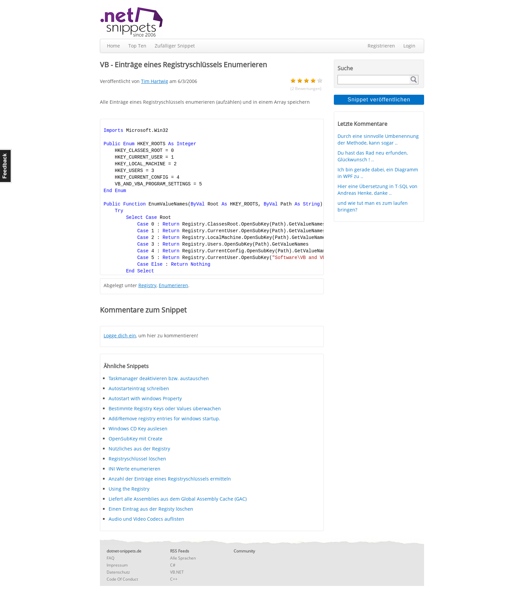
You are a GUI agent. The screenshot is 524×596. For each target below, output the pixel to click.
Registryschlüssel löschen (137, 458)
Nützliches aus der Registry (139, 448)
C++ (173, 579)
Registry (147, 285)
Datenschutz (118, 572)
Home (113, 45)
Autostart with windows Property (145, 398)
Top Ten (137, 45)
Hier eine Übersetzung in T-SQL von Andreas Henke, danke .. (377, 189)
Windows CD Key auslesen (138, 428)
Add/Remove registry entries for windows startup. (164, 418)
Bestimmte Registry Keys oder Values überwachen (165, 408)
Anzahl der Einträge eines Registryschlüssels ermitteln (170, 479)
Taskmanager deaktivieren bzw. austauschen (159, 378)
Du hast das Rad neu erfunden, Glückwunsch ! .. (373, 156)
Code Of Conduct (122, 579)
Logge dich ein (120, 335)
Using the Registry (129, 489)
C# (172, 565)
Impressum (117, 565)
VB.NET (177, 572)
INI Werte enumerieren (134, 468)
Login (409, 45)
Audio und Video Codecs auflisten (146, 519)
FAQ (110, 558)
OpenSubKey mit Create (135, 438)
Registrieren (381, 45)
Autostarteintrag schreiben (139, 388)
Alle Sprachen (183, 558)
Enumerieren (173, 285)
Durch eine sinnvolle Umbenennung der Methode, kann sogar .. (378, 139)
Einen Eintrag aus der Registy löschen (151, 509)
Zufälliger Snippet (175, 45)
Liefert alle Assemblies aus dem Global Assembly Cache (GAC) (178, 499)
